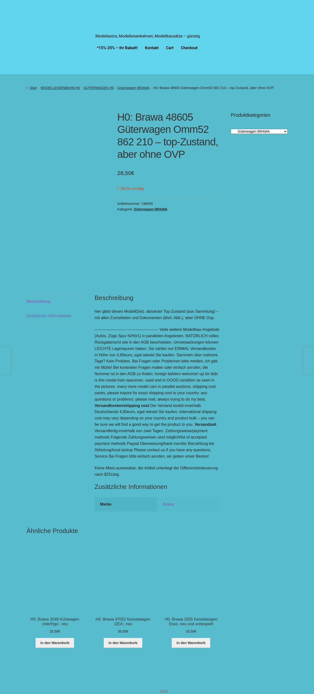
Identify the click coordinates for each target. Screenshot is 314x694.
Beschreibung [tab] (38, 262)
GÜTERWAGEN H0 (99, 88)
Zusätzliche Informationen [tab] (48, 276)
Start (33, 88)
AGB (164, 652)
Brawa (168, 465)
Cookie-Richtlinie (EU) (179, 663)
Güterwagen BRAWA (133, 88)
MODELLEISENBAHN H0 (60, 88)
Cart (170, 48)
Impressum (170, 685)
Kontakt (152, 48)
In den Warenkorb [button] (54, 603)
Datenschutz (171, 674)
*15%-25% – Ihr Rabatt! (117, 48)
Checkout (189, 48)
